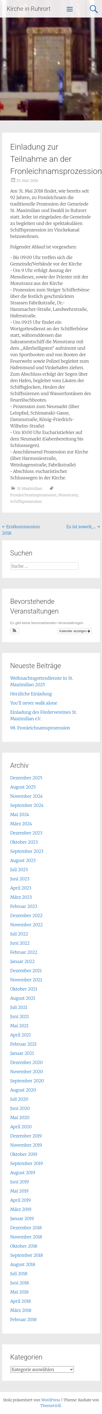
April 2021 (20, 1035)
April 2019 (20, 1200)
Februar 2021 (23, 1044)
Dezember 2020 (26, 1062)
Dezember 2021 (26, 970)
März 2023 (21, 897)
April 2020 (21, 1126)
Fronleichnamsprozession (33, 495)
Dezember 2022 (26, 915)
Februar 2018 (23, 1319)
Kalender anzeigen (74, 631)
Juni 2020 (20, 1108)
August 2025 (23, 787)
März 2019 (20, 1209)
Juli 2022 (19, 934)
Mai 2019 (19, 1191)
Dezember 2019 (26, 1136)
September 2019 (26, 1163)
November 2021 (26, 979)
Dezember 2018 (26, 1227)
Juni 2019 (19, 1181)
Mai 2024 (19, 814)
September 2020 (27, 1080)
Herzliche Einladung (31, 693)
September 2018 (26, 1255)
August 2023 (23, 860)
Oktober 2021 (23, 989)
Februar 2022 (23, 952)
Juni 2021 (19, 1016)
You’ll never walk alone (33, 703)
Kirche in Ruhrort (28, 8)
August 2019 (22, 1172)
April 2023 (20, 888)
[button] (15, 631)
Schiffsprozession (26, 501)
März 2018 (20, 1310)
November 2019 (26, 1145)
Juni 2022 (20, 943)
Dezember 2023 (26, 833)
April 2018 (20, 1301)
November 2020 (26, 1071)
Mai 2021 (19, 1025)
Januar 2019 (22, 1218)
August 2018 (22, 1264)
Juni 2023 (20, 878)
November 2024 (26, 796)
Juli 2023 (19, 869)
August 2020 (23, 1090)
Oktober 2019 (23, 1154)
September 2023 (27, 851)
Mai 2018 (19, 1292)
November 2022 (26, 924)
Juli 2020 (19, 1099)
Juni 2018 (19, 1282)
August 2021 (22, 998)
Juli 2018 (18, 1273)
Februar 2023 (23, 906)
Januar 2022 (22, 961)
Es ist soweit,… (83, 526)
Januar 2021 (22, 1053)
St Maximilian (30, 488)
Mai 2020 (20, 1117)
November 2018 (26, 1237)
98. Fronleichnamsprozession (40, 727)
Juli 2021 (19, 1007)
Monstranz (68, 495)
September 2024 (27, 805)
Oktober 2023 (24, 842)
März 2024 (21, 823)
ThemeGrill (50, 1405)
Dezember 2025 (26, 777)
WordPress (50, 1400)
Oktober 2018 (23, 1246)
